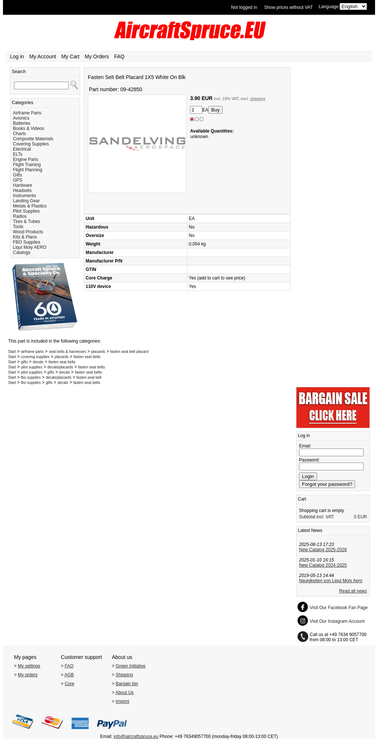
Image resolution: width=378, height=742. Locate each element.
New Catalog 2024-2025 (323, 565)
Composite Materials (33, 138)
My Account (43, 56)
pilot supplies (31, 367)
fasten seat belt (89, 377)
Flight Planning (27, 169)
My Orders (97, 56)
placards (98, 352)
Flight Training (27, 164)
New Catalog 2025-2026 (323, 549)
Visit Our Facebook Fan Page (339, 607)
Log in (17, 56)
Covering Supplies (31, 144)
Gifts (17, 175)
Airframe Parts (27, 113)
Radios (20, 216)
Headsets (22, 190)
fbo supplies (31, 377)
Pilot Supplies (26, 211)
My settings (29, 666)
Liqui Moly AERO (30, 247)
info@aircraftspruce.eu (136, 736)
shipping (257, 98)
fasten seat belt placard (129, 352)
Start (12, 352)
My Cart (70, 56)
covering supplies (35, 357)
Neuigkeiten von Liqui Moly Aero (330, 580)
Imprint (122, 701)
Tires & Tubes (26, 221)
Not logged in (244, 7)
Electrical (22, 149)
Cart (302, 499)
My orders (27, 674)
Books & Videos (28, 128)
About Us (125, 692)
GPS (17, 180)
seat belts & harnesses (67, 352)
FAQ (119, 56)
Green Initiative (130, 666)
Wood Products (28, 231)
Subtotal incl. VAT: (316, 516)
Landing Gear (26, 200)
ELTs (18, 154)
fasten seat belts (86, 357)
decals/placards (60, 367)
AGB (69, 674)
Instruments (24, 195)
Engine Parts (25, 159)
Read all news (353, 591)
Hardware (22, 185)
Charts (19, 133)
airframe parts (32, 352)
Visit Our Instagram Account (337, 621)
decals (38, 362)
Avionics (21, 118)
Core (69, 683)
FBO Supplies (26, 242)
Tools (18, 226)
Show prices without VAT (288, 7)
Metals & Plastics (30, 206)
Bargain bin (127, 683)
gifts (24, 362)
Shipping (124, 674)
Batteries (21, 123)
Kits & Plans (25, 237)
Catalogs (21, 252)
